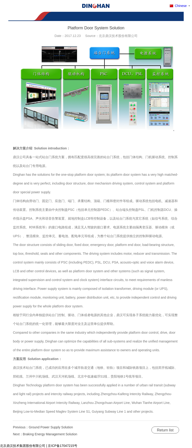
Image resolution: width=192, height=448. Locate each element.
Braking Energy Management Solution (50, 434)
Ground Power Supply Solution (51, 427)
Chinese (181, 6)
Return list (165, 430)
